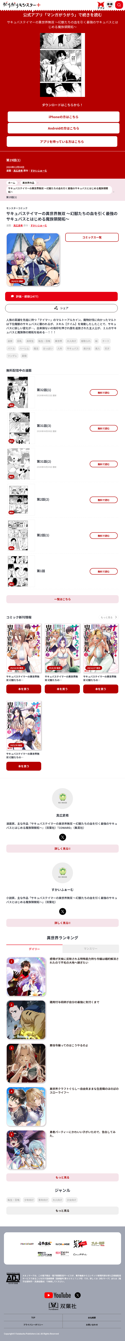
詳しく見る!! (62, 848)
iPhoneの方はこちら (63, 116)
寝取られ (85, 341)
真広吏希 (18, 170)
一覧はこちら (62, 599)
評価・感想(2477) (27, 296)
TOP (33, 1317)
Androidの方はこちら (63, 128)
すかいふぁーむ (38, 170)
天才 (107, 348)
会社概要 (92, 1317)
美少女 (86, 348)
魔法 (36, 348)
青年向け (43, 1199)
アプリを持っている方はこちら (62, 141)
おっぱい (48, 348)
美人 (97, 348)
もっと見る (62, 1177)
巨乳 (19, 341)
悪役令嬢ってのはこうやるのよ (69, 1045)
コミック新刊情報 (19, 617)
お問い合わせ (92, 1324)
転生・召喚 (44, 341)
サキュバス (73, 348)
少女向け (71, 1199)
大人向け (71, 341)
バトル (11, 348)
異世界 (58, 341)
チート (105, 341)
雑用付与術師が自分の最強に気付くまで (74, 1002)
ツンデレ (12, 355)
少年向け (29, 1199)
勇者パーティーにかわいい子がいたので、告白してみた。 (83, 1134)
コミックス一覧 (92, 237)
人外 (59, 348)
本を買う (23, 689)
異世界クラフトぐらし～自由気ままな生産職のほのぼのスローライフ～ (84, 1091)
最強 (24, 355)
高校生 (30, 341)
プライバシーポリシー (33, 1324)
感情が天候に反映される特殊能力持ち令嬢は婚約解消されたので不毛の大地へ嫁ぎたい (84, 961)
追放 (10, 341)
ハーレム (24, 348)
